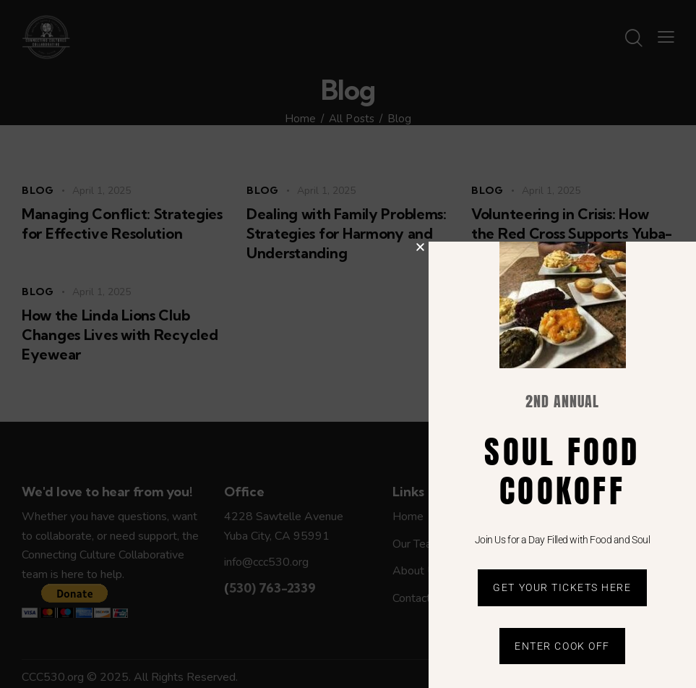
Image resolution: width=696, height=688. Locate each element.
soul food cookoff (562, 471)
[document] (348, 344)
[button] (420, 247)
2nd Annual (562, 401)
